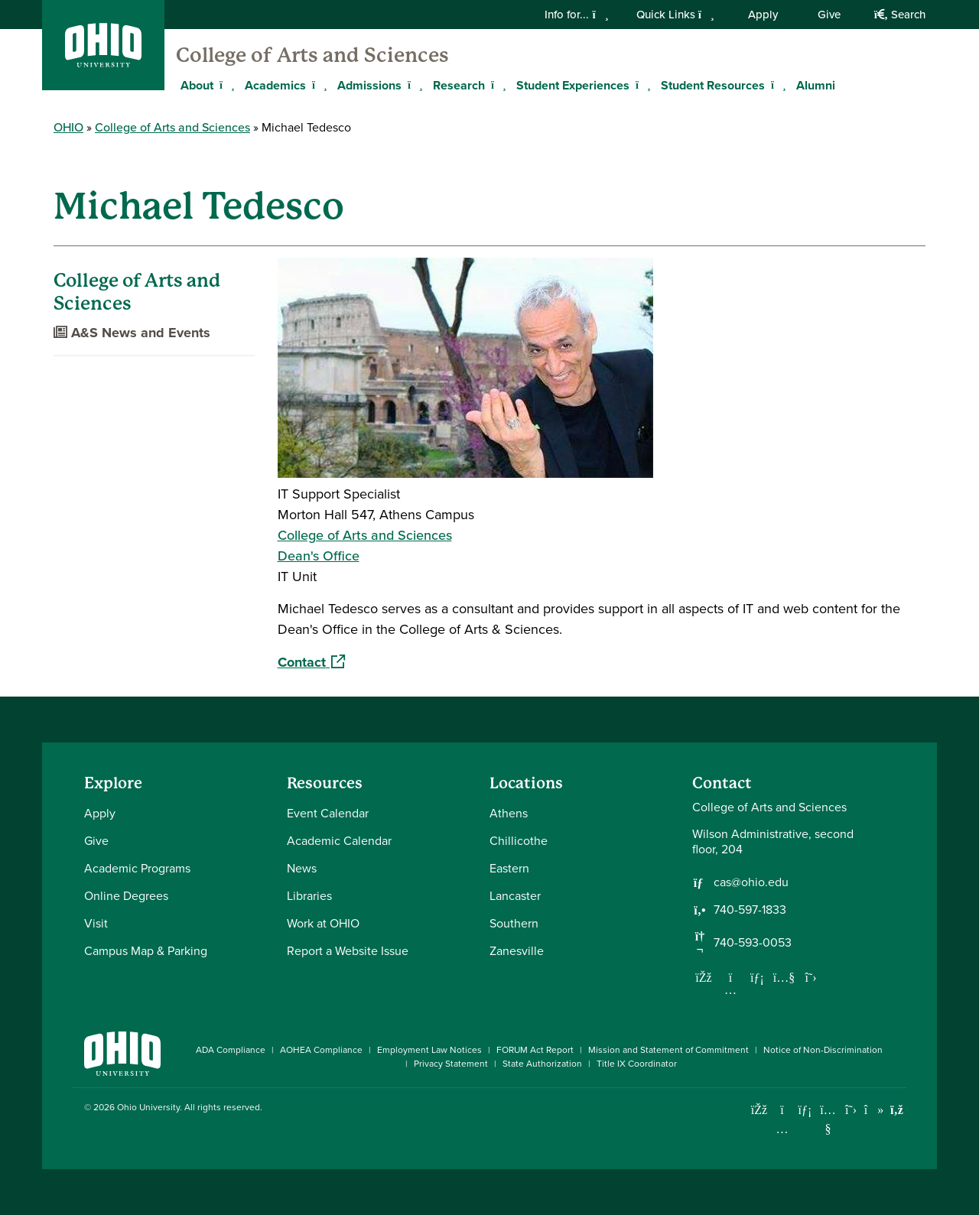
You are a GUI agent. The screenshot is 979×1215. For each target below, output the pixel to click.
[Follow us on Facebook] (703, 977)
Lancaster (515, 896)
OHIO (68, 127)
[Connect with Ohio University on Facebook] (759, 1109)
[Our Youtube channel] (783, 977)
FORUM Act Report (535, 1050)
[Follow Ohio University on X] (850, 1109)
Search (899, 14)
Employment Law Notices (429, 1050)
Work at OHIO (323, 923)
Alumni (815, 85)
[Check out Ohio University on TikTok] (873, 1109)
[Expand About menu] (224, 84)
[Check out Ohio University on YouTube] (828, 1119)
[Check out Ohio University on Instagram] (782, 1129)
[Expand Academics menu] (317, 84)
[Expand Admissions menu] (413, 84)
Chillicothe (519, 841)
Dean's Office (318, 556)
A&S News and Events (132, 333)
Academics (275, 85)
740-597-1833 (750, 910)
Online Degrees (126, 896)
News (302, 868)
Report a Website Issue (347, 951)
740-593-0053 (753, 942)
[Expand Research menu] (496, 84)
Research (459, 85)
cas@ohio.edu (751, 882)
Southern (514, 923)
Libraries (309, 896)
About (197, 85)
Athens (509, 813)
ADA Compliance (230, 1050)
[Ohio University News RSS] (896, 1109)
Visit (96, 923)
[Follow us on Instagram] (730, 989)
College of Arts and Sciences (312, 55)
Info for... (576, 14)
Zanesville (517, 951)
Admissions (369, 85)
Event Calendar (328, 813)
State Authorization (542, 1063)
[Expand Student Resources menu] (776, 84)
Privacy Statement (451, 1063)
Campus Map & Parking (145, 951)
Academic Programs (137, 868)
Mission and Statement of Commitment (668, 1050)
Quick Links (675, 14)
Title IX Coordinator (637, 1063)
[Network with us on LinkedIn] (757, 977)
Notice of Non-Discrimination (823, 1050)
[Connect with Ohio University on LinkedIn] (805, 1109)
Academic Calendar (339, 841)
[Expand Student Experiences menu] (641, 84)
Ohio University (148, 1107)
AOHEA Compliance (321, 1050)
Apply (763, 14)
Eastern (509, 868)
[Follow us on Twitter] (810, 977)
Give (829, 14)
